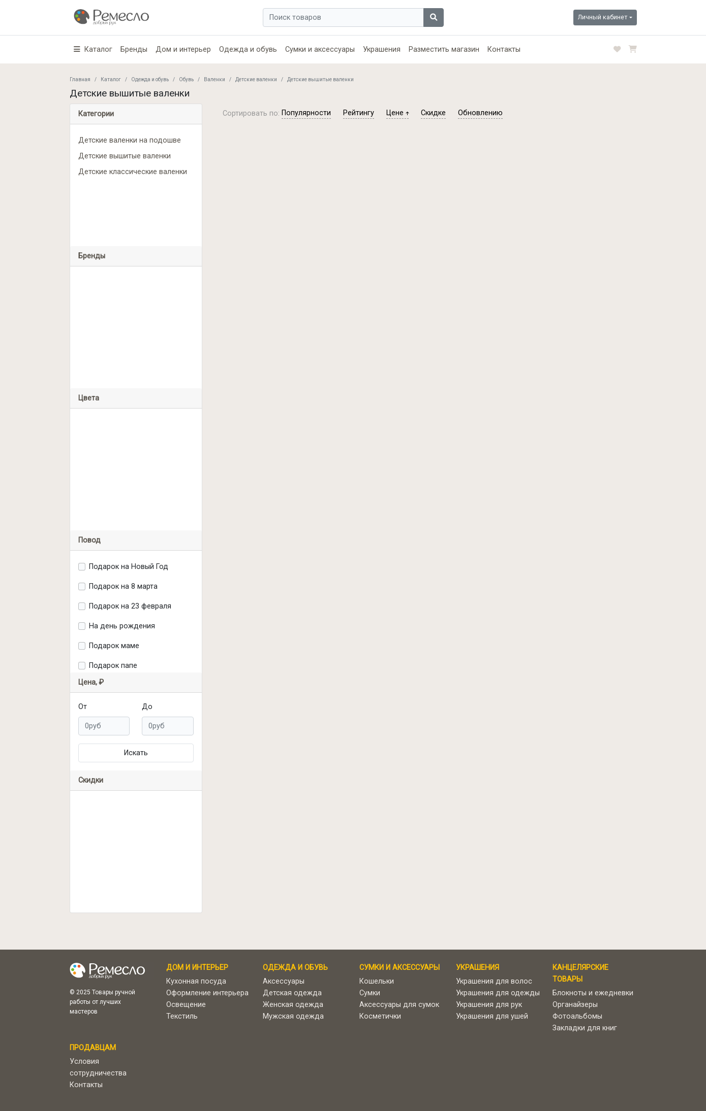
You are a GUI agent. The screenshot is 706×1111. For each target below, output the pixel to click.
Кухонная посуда (196, 981)
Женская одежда (293, 1004)
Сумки (369, 993)
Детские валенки (256, 79)
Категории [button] (96, 114)
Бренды (133, 49)
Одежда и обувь (248, 49)
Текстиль (182, 1016)
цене (397, 113)
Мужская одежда (293, 1016)
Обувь (186, 79)
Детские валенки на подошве (129, 140)
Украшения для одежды (498, 993)
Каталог (111, 79)
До (147, 706)
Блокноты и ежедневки (592, 993)
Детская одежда (292, 993)
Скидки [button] (90, 780)
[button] (93, 49)
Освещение (186, 1004)
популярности (306, 113)
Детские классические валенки (132, 171)
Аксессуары (283, 981)
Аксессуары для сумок (399, 1004)
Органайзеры (575, 1004)
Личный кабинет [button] (602, 17)
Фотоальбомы (577, 1016)
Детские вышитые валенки (124, 156)
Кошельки (376, 981)
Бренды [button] (91, 256)
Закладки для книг (584, 1028)
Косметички (380, 1016)
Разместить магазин (444, 49)
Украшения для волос (494, 981)
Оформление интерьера (207, 993)
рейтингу (358, 113)
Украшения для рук (489, 1004)
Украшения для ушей (492, 1016)
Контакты (503, 49)
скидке (433, 113)
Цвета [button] (88, 398)
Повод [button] (89, 540)
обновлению (480, 113)
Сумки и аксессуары (320, 49)
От (82, 706)
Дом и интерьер (183, 49)
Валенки (214, 79)
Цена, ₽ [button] (91, 682)
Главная (80, 79)
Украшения (382, 49)
